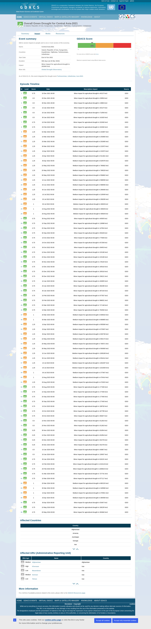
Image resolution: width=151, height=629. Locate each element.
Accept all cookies (103, 620)
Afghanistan (36, 562)
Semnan (35, 575)
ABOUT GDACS (100, 601)
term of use (106, 1)
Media (48, 34)
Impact (37, 34)
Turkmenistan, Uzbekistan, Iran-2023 (70, 76)
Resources (60, 34)
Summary (25, 34)
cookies (132, 604)
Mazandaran (36, 570)
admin (132, 1)
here (97, 54)
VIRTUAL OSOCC (46, 17)
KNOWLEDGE (86, 17)
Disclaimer (68, 604)
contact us (114, 1)
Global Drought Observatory (52, 69)
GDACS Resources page (76, 593)
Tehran (34, 579)
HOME (19, 17)
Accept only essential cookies (125, 620)
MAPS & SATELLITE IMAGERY (67, 17)
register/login (124, 1)
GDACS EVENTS (30, 17)
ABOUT (97, 17)
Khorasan (35, 566)
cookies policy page (53, 620)
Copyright (77, 604)
